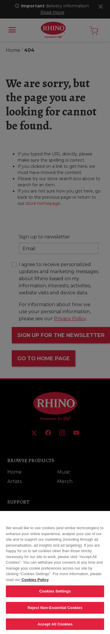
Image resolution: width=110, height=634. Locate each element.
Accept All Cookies (55, 627)
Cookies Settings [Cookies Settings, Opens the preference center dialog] (55, 594)
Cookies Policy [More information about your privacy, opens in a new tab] (34, 583)
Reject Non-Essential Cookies (55, 611)
